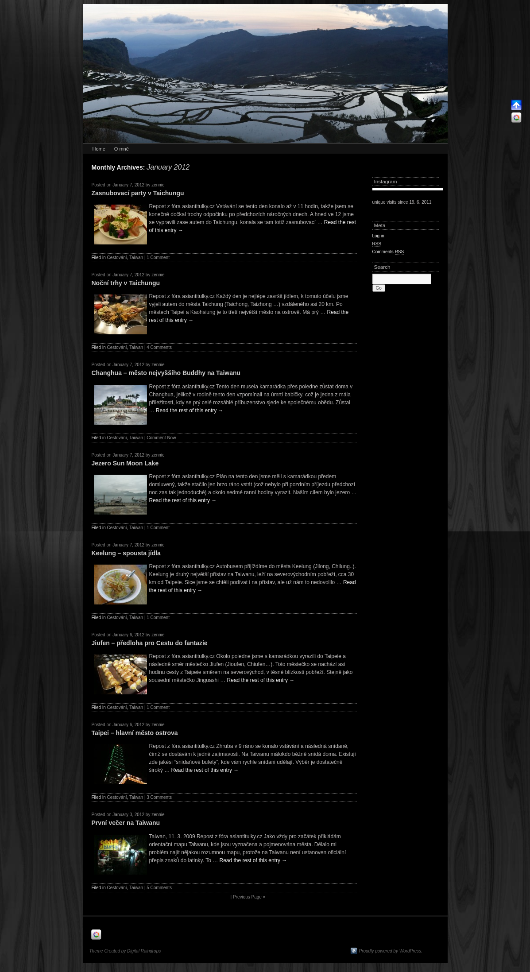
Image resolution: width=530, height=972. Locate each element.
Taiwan (136, 257)
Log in (378, 235)
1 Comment (158, 257)
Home (99, 148)
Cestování (117, 257)
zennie (157, 184)
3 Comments (159, 797)
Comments (388, 252)
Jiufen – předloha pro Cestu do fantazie (150, 643)
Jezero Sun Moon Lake (125, 463)
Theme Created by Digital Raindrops (125, 951)
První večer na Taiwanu (126, 822)
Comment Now (161, 437)
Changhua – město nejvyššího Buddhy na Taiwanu (166, 372)
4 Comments (159, 347)
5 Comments (159, 887)
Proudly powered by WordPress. (390, 951)
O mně (121, 148)
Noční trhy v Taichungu (126, 283)
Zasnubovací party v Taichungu (138, 193)
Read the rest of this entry (190, 410)
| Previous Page (248, 897)
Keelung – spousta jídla (126, 553)
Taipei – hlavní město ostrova (135, 732)
